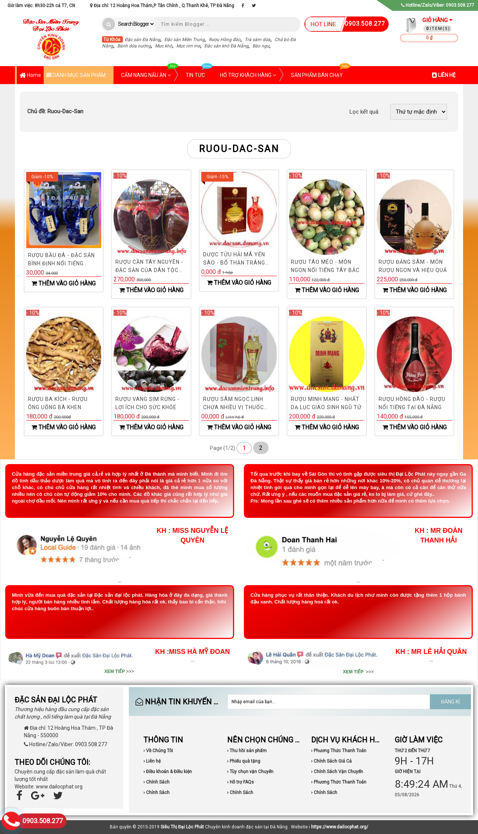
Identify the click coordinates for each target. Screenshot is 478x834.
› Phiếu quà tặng (243, 761)
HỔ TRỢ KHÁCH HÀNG (248, 75)
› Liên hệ (152, 761)
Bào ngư (260, 46)
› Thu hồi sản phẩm (247, 750)
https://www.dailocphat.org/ (339, 827)
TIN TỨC (199, 72)
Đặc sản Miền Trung (184, 39)
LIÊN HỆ (444, 75)
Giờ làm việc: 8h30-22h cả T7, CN (41, 5)
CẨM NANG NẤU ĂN (149, 72)
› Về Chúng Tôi (158, 750)
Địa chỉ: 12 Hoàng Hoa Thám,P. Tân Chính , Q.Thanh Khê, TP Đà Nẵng (162, 5)
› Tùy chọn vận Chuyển (250, 771)
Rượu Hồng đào (224, 39)
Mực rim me (188, 46)
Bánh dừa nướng (134, 46)
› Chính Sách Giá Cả (331, 761)
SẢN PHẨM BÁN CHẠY (320, 72)
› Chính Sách (156, 782)
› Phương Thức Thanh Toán (338, 750)
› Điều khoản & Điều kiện (167, 771)
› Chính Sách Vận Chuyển (337, 771)
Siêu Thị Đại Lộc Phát (182, 827)
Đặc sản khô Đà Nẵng (226, 46)
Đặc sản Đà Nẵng (142, 39)
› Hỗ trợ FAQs (240, 782)
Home (30, 75)
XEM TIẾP (114, 671)
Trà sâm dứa (257, 39)
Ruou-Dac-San (55, 111)
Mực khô (163, 46)
